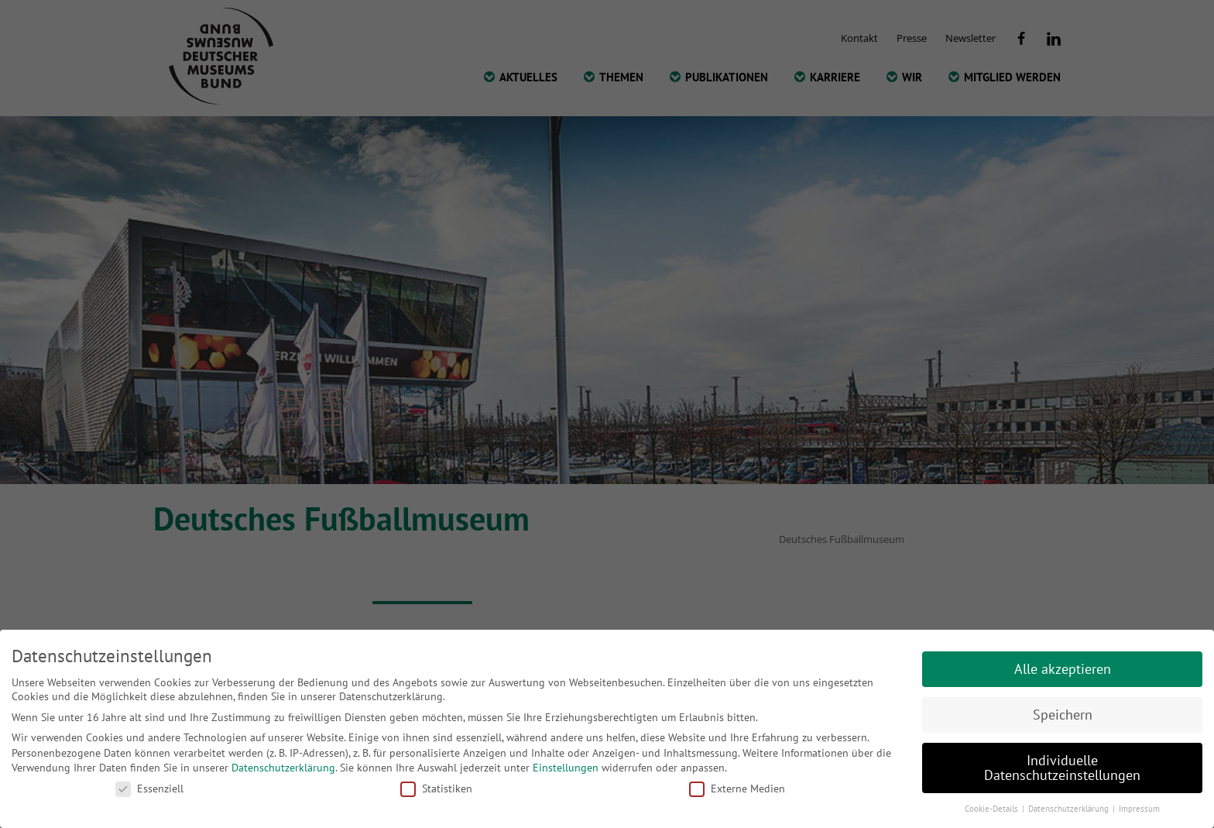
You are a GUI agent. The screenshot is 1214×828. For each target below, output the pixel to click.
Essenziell (149, 788)
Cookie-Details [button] (992, 808)
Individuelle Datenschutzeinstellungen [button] (1062, 768)
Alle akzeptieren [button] (1062, 669)
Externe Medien (737, 788)
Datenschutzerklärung (283, 768)
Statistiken (436, 788)
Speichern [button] (1062, 714)
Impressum (1139, 808)
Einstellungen (565, 768)
